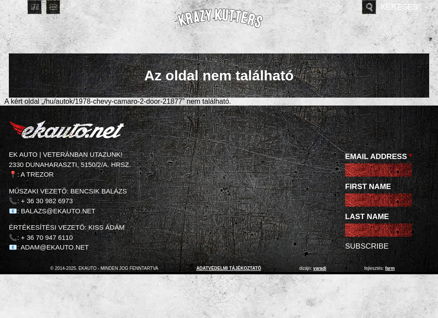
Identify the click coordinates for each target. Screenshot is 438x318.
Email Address (378, 156)
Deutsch (53, 7)
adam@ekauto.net (55, 247)
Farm (390, 268)
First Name (368, 186)
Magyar (16, 7)
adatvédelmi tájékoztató (228, 268)
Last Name (367, 216)
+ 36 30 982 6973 (47, 200)
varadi (319, 268)
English (34, 7)
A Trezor (37, 174)
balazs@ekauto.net (58, 211)
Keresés (399, 7)
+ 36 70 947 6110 (47, 237)
